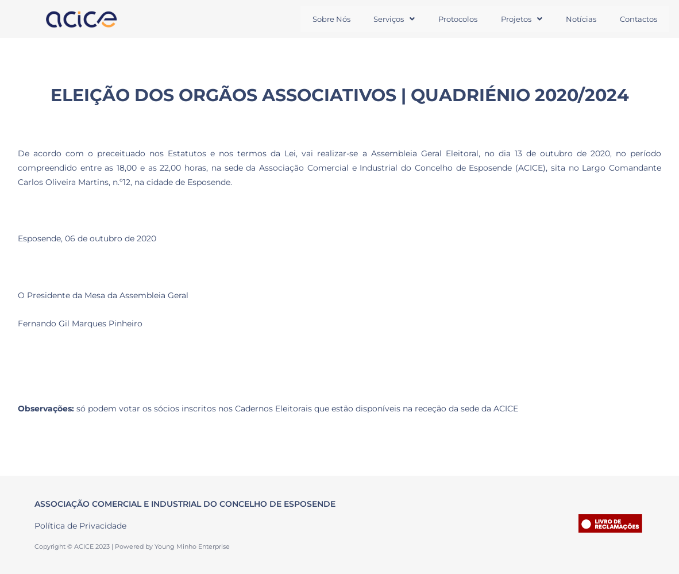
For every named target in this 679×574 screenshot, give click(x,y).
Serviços (386, 19)
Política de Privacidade (80, 526)
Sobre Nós (322, 19)
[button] (386, 19)
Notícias (579, 19)
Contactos (638, 19)
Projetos (517, 19)
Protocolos (452, 19)
